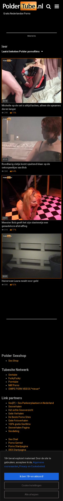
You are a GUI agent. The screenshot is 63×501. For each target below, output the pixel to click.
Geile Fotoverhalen (18, 420)
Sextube (12, 374)
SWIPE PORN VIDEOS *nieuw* (24, 388)
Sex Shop (13, 360)
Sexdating (13, 431)
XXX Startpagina (17, 449)
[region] (31, 476)
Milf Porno (13, 385)
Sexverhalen (15, 406)
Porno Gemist (15, 442)
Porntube (13, 381)
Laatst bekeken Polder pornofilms (21, 51)
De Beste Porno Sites (19, 417)
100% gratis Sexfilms (19, 424)
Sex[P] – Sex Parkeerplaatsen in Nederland (31, 403)
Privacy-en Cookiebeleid (32, 466)
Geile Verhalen (16, 413)
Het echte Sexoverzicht (20, 410)
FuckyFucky (14, 378)
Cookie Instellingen (31, 485)
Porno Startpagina (18, 446)
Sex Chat (13, 439)
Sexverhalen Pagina (19, 427)
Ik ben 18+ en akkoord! (31, 476)
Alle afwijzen (31, 494)
